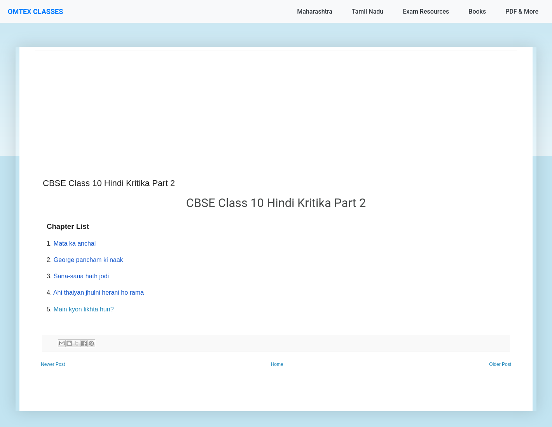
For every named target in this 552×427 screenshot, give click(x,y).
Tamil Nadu (367, 11)
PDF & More (521, 11)
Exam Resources (426, 11)
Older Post (500, 364)
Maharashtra (314, 11)
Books (477, 11)
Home (277, 364)
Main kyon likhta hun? (84, 309)
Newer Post (53, 364)
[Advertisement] (268, 105)
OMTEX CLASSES (35, 11)
